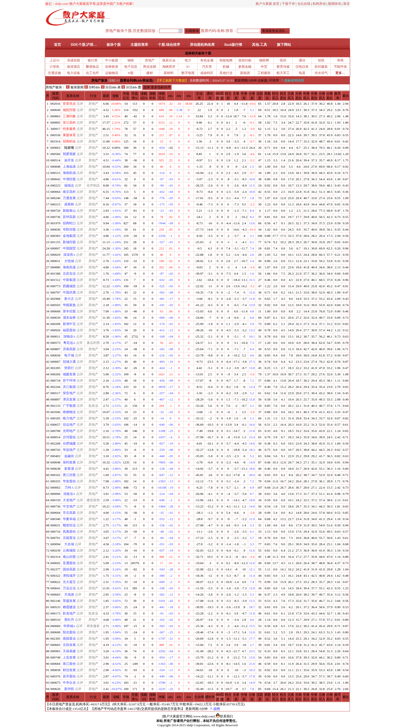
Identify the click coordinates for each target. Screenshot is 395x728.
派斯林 (69, 204)
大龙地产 (69, 500)
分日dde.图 (131, 87)
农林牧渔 (111, 66)
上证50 (54, 60)
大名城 (69, 544)
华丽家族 (69, 305)
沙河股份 (69, 437)
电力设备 (73, 73)
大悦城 (69, 261)
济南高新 (69, 349)
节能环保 (340, 66)
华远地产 (69, 450)
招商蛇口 (69, 223)
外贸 (264, 66)
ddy (179, 96)
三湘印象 (69, 116)
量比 (345, 96)
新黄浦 (69, 468)
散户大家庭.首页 (267, 4)
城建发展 (69, 374)
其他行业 (226, 73)
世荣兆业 (69, 103)
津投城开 (69, 575)
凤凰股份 (69, 531)
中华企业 (69, 682)
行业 (93, 96)
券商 (340, 60)
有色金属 (206, 60)
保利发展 (69, 462)
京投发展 (69, 645)
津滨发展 (69, 399)
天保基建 (69, 651)
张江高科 (69, 122)
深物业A (69, 336)
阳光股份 (69, 632)
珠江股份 (69, 664)
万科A (69, 487)
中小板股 (111, 60)
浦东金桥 (69, 317)
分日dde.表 (111, 87)
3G (188, 66)
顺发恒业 (69, 525)
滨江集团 (69, 387)
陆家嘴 (69, 148)
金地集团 (69, 236)
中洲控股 (69, 179)
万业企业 (69, 588)
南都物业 (69, 412)
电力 (188, 60)
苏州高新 (69, 217)
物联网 (264, 60)
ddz (188, 96)
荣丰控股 (69, 311)
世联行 (69, 368)
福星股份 (69, 330)
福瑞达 (69, 185)
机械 (226, 66)
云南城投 (69, 550)
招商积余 (69, 141)
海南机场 (69, 173)
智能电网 (226, 60)
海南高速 (69, 267)
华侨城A (69, 626)
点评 (80, 103)
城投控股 (69, 110)
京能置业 (69, 538)
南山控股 (69, 557)
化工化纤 (92, 73)
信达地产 (69, 424)
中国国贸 (69, 248)
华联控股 (69, 229)
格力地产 (69, 418)
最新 (106, 96)
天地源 (69, 594)
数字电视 (187, 73)
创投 (321, 60)
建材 (149, 73)
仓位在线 (303, 4)
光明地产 (69, 431)
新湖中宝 (69, 324)
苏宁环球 (69, 380)
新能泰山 (69, 210)
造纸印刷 (244, 60)
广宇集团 (69, 406)
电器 (302, 73)
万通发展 (69, 198)
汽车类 (207, 66)
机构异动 (319, 4)
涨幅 (115, 96)
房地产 (150, 60)
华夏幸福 (69, 519)
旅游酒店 (73, 66)
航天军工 (283, 73)
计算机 (54, 66)
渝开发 (69, 160)
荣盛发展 (69, 601)
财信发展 (69, 670)
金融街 (69, 456)
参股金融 (244, 66)
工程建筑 (264, 73)
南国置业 (69, 638)
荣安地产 (69, 393)
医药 (283, 60)
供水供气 (321, 73)
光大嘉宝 (69, 582)
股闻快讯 (334, 4)
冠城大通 (69, 361)
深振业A (69, 494)
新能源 (245, 73)
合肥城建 (69, 443)
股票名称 (72, 96)
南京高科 (69, 192)
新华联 (69, 689)
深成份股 (73, 60)
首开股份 (69, 676)
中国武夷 (69, 292)
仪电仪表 (302, 66)
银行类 (92, 60)
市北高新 (69, 513)
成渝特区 (206, 73)
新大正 (69, 299)
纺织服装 (321, 66)
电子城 (69, 355)
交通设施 (54, 73)
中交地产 (69, 506)
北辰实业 (69, 273)
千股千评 (288, 4)
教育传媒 (283, 66)
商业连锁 (149, 66)
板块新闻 (74, 87)
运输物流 (111, 73)
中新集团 (69, 280)
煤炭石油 (168, 60)
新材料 (169, 73)
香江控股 (69, 475)
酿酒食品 (92, 66)
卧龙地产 (69, 613)
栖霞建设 (69, 607)
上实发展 (69, 657)
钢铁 (130, 60)
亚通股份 (69, 563)
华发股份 (69, 481)
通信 (302, 60)
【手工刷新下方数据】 (172, 80)
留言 (346, 4)
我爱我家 (69, 154)
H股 (131, 73)
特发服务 (69, 129)
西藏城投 (69, 286)
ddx (170, 96)
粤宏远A (69, 343)
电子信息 (130, 66)
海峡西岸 (168, 66)
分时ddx (92, 87)
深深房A (69, 255)
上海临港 (69, 166)
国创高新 (69, 569)
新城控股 (69, 242)
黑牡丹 (69, 620)
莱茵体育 (69, 135)
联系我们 (224, 716)
